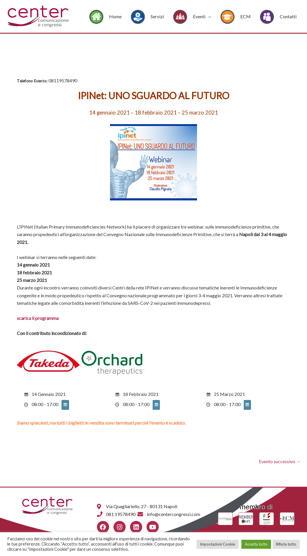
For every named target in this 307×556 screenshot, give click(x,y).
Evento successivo (280, 461)
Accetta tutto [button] (256, 544)
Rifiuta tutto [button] (286, 544)
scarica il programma (38, 318)
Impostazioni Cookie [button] (217, 544)
